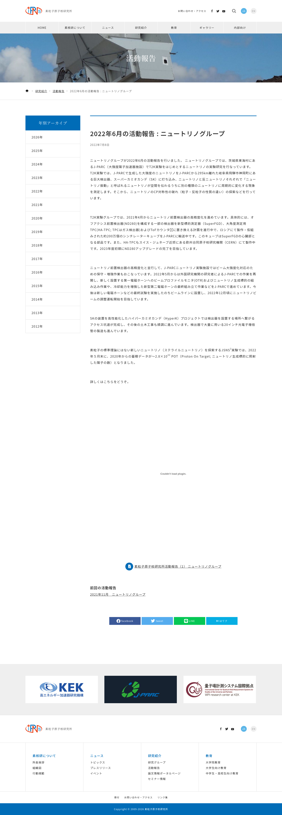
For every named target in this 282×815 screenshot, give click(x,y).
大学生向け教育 (216, 768)
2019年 (37, 231)
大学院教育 (213, 762)
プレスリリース (100, 768)
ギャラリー (207, 28)
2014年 (37, 299)
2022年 (37, 191)
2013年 (37, 312)
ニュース (108, 28)
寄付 (116, 797)
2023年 (37, 177)
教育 (174, 28)
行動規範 (38, 773)
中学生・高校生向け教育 (222, 773)
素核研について (75, 28)
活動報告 (154, 768)
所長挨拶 (38, 762)
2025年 (37, 150)
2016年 (37, 272)
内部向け (240, 28)
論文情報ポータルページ (164, 773)
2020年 (37, 218)
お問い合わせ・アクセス (192, 11)
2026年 (37, 137)
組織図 (37, 768)
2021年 (37, 204)
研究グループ (157, 762)
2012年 (37, 326)
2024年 (37, 164)
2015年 (37, 285)
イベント (96, 773)
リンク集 (162, 797)
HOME (42, 28)
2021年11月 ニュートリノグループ (118, 594)
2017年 (37, 258)
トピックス (97, 762)
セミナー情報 (157, 779)
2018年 (37, 245)
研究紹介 (141, 28)
